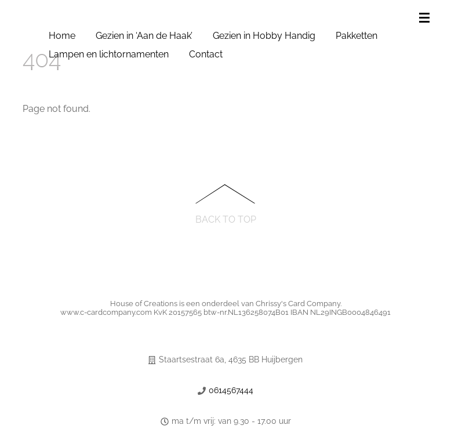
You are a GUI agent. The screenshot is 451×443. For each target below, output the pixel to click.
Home (62, 35)
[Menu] (426, 18)
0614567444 (231, 390)
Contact (206, 54)
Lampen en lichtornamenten (109, 54)
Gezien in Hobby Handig (264, 35)
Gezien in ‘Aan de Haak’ (144, 35)
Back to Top (225, 219)
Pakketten (356, 35)
